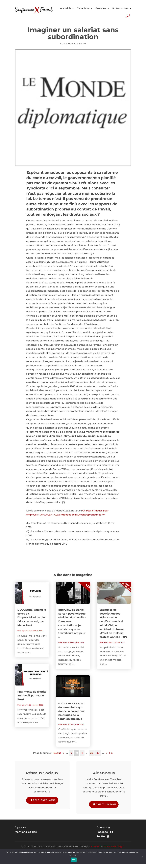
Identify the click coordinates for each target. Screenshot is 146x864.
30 (98, 753)
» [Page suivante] (106, 753)
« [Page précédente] (63, 753)
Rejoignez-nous (44, 800)
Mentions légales (26, 831)
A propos (20, 827)
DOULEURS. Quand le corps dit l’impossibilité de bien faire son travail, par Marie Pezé (31, 617)
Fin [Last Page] (111, 753)
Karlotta (96, 846)
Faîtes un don (106, 804)
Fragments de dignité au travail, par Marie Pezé (31, 695)
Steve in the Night (113, 846)
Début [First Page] (57, 753)
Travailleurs (83, 8)
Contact (102, 827)
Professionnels (120, 8)
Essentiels (100, 8)
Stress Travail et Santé (73, 43)
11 (82, 753)
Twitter (101, 836)
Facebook (103, 831)
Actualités (65, 8)
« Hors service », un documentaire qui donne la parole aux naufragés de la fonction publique (71, 711)
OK (73, 860)
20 (91, 753)
